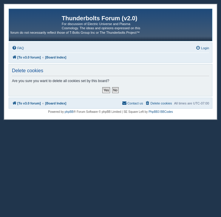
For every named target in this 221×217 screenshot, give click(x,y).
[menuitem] (18, 48)
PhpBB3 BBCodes (161, 111)
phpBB (69, 111)
